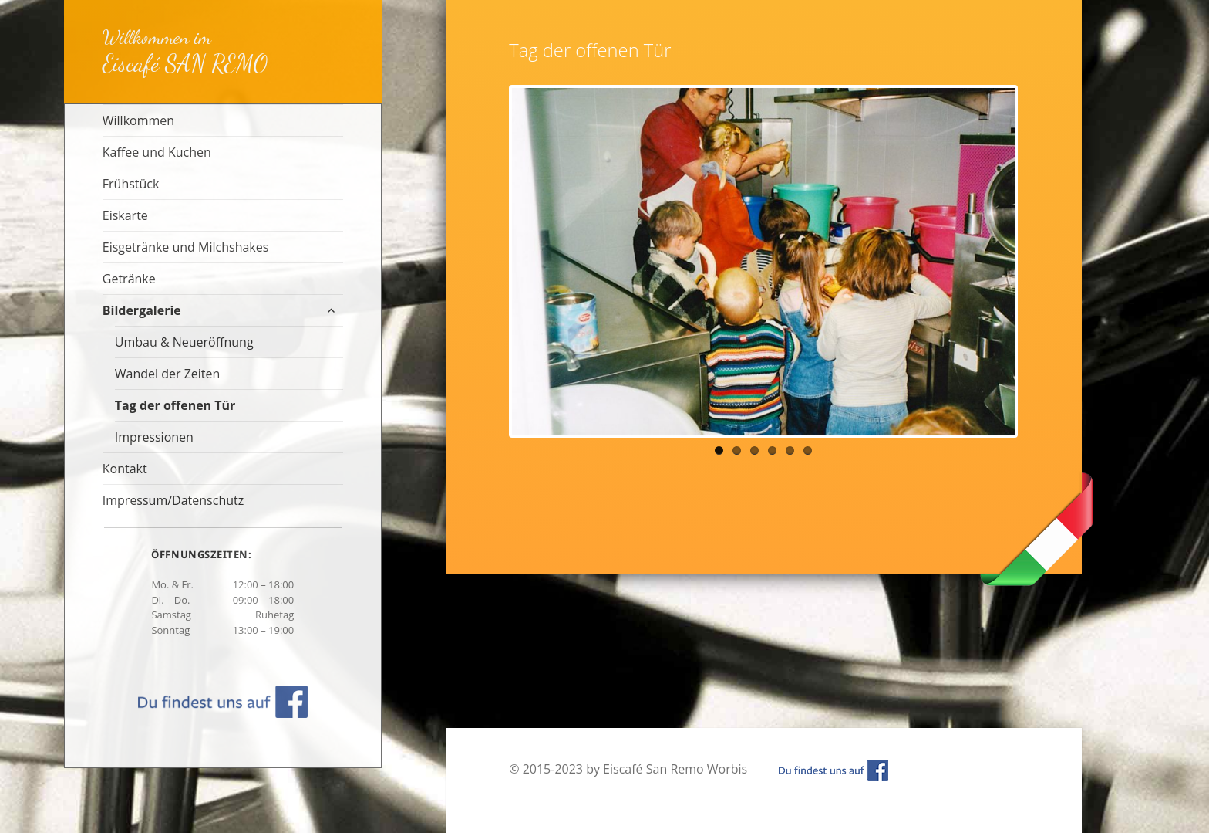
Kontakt (125, 468)
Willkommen (138, 120)
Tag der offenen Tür (175, 405)
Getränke (129, 278)
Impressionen (154, 436)
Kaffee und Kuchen (157, 152)
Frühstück (131, 183)
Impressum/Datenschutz (173, 500)
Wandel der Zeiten (168, 373)
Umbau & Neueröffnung (184, 342)
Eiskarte (125, 215)
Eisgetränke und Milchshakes (186, 247)
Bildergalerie (142, 310)
